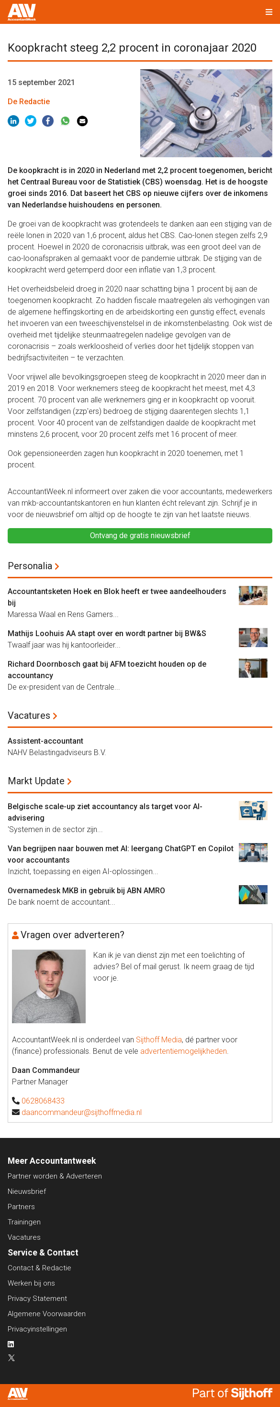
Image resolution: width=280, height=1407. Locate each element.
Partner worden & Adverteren (55, 1176)
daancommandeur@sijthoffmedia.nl (82, 1112)
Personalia (30, 566)
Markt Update (36, 781)
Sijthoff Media (159, 1039)
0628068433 (43, 1100)
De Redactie (29, 101)
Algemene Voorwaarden (47, 1314)
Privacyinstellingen (37, 1329)
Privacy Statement (37, 1298)
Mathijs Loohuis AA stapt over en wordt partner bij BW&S (107, 633)
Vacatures (29, 715)
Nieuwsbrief (27, 1191)
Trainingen (24, 1222)
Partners (21, 1206)
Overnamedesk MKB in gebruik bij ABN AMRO (86, 890)
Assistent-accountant (45, 741)
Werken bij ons (31, 1283)
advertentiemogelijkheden (183, 1051)
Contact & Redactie (39, 1268)
